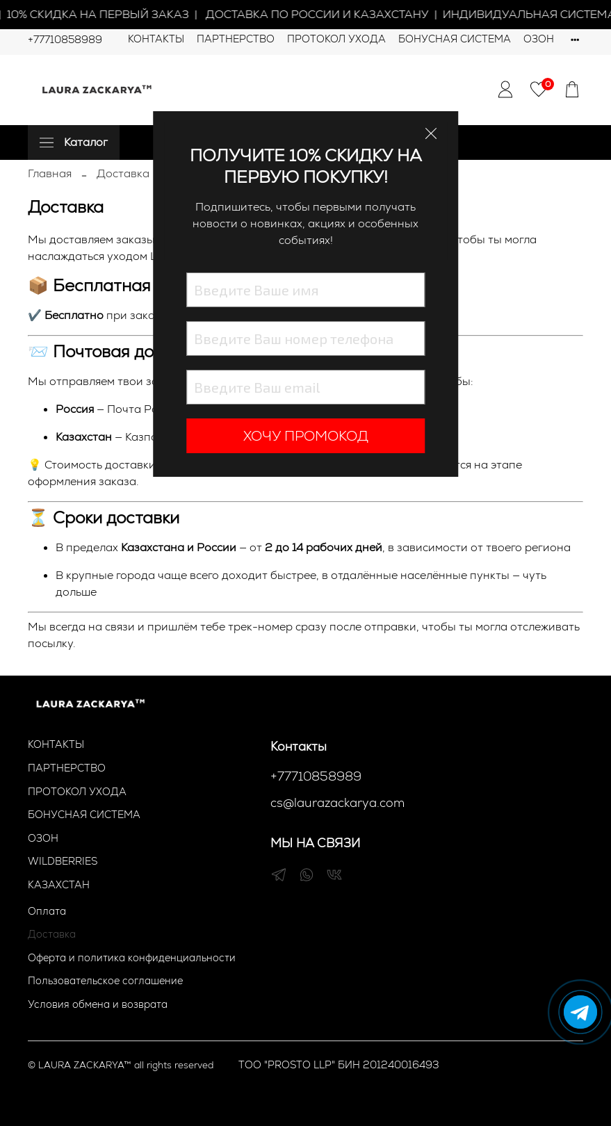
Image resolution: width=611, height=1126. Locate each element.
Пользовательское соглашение (105, 980)
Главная (50, 173)
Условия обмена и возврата (98, 1004)
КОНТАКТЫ (156, 39)
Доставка (52, 934)
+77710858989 (65, 39)
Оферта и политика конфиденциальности (132, 958)
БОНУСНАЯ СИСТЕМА (454, 39)
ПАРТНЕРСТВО (236, 39)
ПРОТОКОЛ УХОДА (336, 39)
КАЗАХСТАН (59, 885)
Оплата (47, 911)
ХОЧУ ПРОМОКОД (305, 436)
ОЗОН (538, 39)
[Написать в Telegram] (580, 1012)
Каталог (74, 142)
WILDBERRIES (62, 861)
